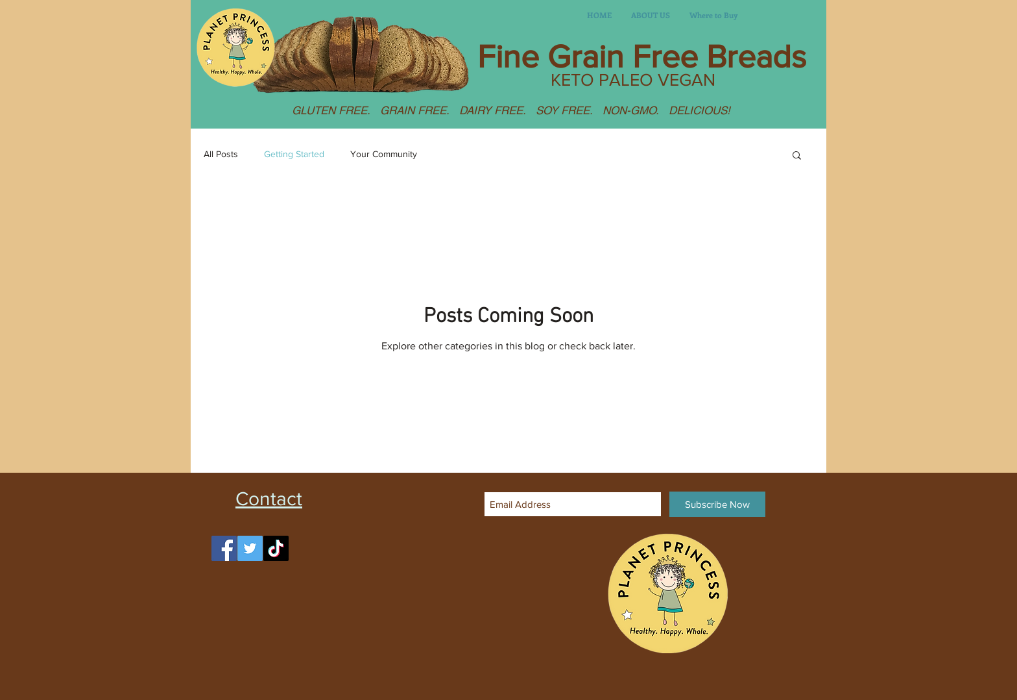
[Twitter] (250, 548)
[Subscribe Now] (717, 504)
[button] (797, 156)
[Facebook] (224, 548)
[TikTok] (276, 548)
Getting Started (294, 154)
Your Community (383, 154)
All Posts (221, 154)
